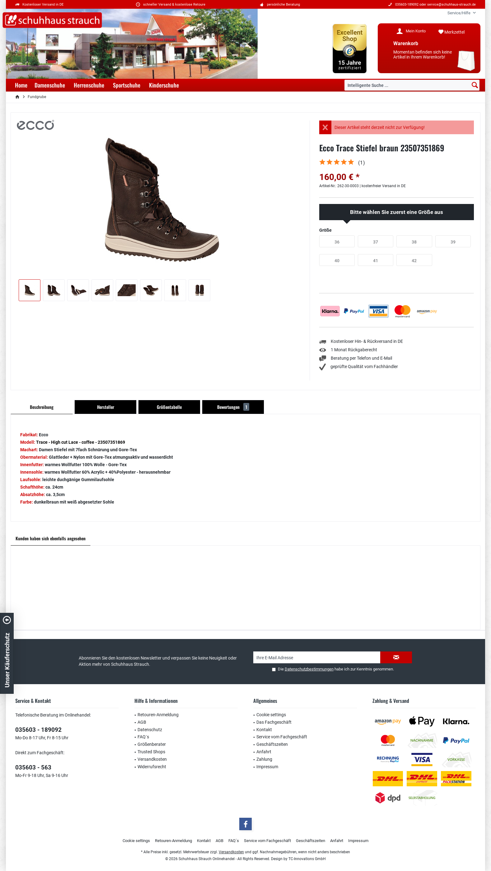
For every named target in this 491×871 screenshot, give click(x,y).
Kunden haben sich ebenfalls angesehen (51, 538)
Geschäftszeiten (272, 744)
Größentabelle (169, 407)
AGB (142, 722)
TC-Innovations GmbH (307, 859)
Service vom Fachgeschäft (281, 736)
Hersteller (105, 407)
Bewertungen (233, 407)
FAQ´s (143, 736)
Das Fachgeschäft (274, 722)
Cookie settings (271, 714)
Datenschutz (150, 729)
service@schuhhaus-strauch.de (451, 4)
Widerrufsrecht (152, 766)
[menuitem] (459, 13)
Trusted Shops (151, 751)
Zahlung (264, 759)
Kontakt (264, 729)
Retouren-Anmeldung (158, 714)
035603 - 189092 (38, 729)
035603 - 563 (33, 767)
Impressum (267, 766)
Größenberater (152, 744)
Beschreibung (42, 407)
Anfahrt (263, 751)
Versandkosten (152, 759)
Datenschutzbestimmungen (309, 669)
